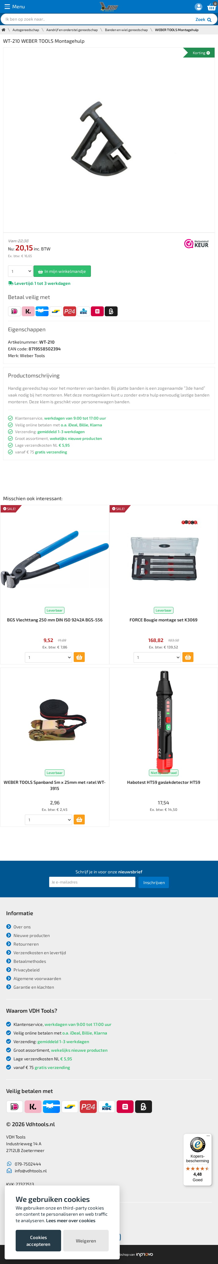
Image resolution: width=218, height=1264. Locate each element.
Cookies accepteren (38, 1240)
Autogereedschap (26, 30)
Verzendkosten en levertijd (36, 952)
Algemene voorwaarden (33, 978)
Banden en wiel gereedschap (126, 30)
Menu (15, 6)
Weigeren (86, 1240)
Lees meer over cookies (70, 1220)
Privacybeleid (23, 969)
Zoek (204, 20)
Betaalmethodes (26, 961)
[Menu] (208, 1137)
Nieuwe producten (28, 935)
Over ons (18, 926)
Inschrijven (154, 882)
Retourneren (22, 944)
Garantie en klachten (30, 987)
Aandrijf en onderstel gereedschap (72, 30)
